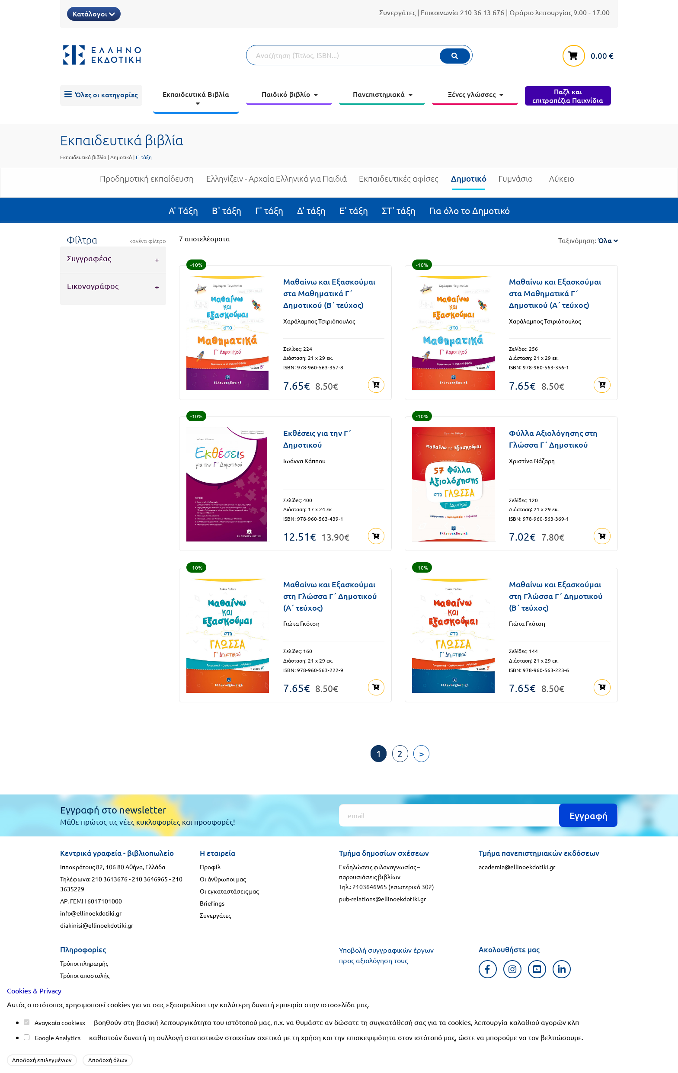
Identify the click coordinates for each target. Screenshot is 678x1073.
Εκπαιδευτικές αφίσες (398, 182)
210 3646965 (150, 878)
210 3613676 (110, 878)
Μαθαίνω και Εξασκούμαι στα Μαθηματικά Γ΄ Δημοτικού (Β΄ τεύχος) (329, 293)
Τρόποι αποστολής (84, 975)
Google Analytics (57, 1037)
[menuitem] (101, 95)
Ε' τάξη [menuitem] (353, 210)
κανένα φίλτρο (147, 240)
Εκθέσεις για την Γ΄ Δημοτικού (317, 438)
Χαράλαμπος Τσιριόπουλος (319, 321)
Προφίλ (210, 866)
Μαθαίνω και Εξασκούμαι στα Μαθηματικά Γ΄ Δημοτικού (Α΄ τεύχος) (555, 293)
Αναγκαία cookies (58, 1022)
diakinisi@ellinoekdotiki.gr (96, 925)
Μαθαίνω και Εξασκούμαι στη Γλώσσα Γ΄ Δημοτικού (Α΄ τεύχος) (330, 595)
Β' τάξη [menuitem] (226, 210)
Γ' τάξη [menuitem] (269, 210)
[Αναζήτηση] (359, 55)
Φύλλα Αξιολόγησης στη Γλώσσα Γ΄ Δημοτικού (553, 438)
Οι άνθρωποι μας (223, 878)
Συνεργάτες (397, 12)
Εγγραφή (588, 814)
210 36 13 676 (482, 12)
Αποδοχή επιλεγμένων (42, 1059)
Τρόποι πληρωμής (84, 963)
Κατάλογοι (94, 13)
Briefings (212, 902)
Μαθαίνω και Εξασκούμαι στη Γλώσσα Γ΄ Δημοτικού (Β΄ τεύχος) (556, 595)
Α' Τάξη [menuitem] (183, 210)
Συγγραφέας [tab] (89, 258)
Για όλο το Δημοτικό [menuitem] (469, 210)
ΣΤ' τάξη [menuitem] (399, 210)
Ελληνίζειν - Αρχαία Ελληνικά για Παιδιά (276, 182)
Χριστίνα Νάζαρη (532, 460)
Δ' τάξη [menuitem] (311, 210)
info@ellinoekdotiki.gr (91, 912)
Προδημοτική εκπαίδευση (147, 182)
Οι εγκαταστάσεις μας (229, 890)
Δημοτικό (121, 157)
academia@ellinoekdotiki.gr (517, 866)
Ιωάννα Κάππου (304, 460)
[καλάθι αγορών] (590, 54)
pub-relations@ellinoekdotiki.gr (382, 898)
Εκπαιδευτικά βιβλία (83, 157)
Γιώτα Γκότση (301, 623)
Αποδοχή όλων (108, 1059)
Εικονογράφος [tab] (92, 285)
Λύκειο (561, 182)
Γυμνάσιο (516, 182)
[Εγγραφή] (478, 815)
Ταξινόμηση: (588, 240)
